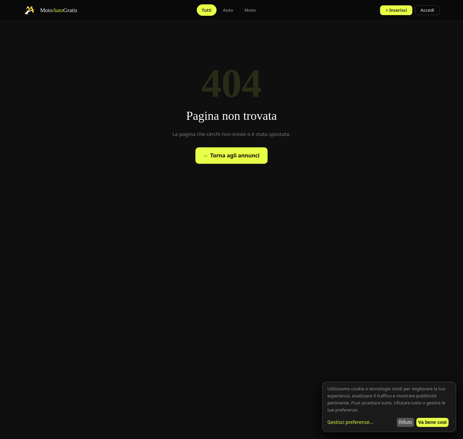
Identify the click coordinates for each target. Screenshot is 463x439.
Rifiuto (405, 422)
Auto (228, 10)
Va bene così (432, 422)
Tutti (207, 10)
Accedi (427, 10)
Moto (250, 10)
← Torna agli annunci (231, 155)
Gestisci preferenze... (350, 422)
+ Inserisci (396, 10)
